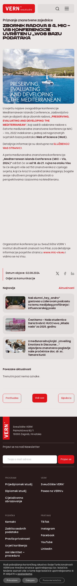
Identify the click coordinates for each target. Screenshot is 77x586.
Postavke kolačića (52, 580)
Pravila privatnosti (17, 538)
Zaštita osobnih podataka (15, 530)
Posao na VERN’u (52, 491)
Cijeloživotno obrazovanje (14, 499)
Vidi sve (39, 397)
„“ (36, 120)
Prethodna (12, 398)
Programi (10, 478)
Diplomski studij (15, 491)
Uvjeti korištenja (16, 545)
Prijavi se (66, 459)
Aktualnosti (66, 288)
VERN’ (44, 478)
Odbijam (30, 580)
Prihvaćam (12, 580)
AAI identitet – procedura (14, 554)
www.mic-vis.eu (54, 252)
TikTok (45, 521)
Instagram (48, 528)
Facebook (47, 535)
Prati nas (46, 515)
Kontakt (10, 521)
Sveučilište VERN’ (52, 484)
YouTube (47, 542)
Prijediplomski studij (18, 484)
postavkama (24, 573)
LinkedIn (46, 548)
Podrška (10, 515)
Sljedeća (66, 398)
